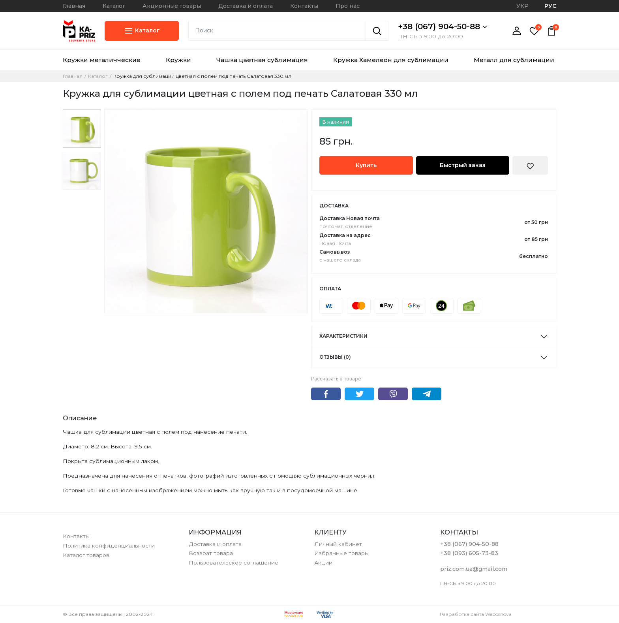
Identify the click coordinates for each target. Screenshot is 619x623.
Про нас (348, 5)
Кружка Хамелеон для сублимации (390, 60)
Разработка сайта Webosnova (476, 614)
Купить (366, 165)
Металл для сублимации (514, 60)
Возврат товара (211, 553)
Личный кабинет (338, 544)
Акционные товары (172, 5)
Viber (393, 394)
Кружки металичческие (102, 60)
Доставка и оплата (245, 5)
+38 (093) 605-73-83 (469, 553)
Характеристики (343, 336)
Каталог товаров (86, 555)
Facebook (326, 394)
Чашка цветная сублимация (262, 60)
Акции (323, 562)
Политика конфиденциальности (109, 545)
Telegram (426, 394)
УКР (522, 5)
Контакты (304, 5)
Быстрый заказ (463, 165)
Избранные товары (341, 553)
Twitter (359, 394)
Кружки (178, 60)
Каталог (114, 5)
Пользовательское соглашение (233, 562)
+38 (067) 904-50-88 (442, 26)
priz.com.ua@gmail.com (473, 569)
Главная (74, 5)
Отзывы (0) (335, 357)
